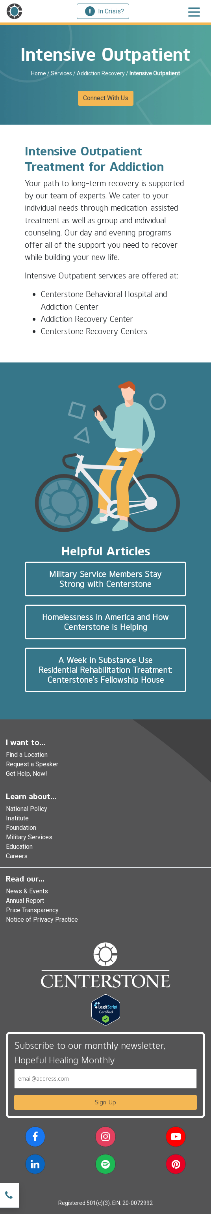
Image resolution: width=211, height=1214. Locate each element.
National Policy (26, 808)
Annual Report (25, 900)
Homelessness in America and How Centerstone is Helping (105, 622)
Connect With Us (105, 98)
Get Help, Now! (26, 773)
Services (61, 73)
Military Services (29, 837)
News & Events (27, 891)
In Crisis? (104, 11)
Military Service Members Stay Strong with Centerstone (105, 579)
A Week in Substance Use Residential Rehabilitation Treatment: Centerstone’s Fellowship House (105, 670)
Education (19, 846)
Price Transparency (32, 910)
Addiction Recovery (101, 73)
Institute (17, 818)
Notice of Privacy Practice (42, 919)
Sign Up (105, 1102)
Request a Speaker (32, 764)
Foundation (21, 827)
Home (38, 73)
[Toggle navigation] (194, 11)
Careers (17, 856)
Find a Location (27, 754)
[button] (35, 1138)
